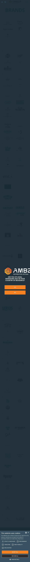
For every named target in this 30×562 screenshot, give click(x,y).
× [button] (28, 532)
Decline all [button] (15, 556)
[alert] (15, 546)
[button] (15, 559)
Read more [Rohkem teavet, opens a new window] (20, 538)
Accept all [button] (15, 552)
